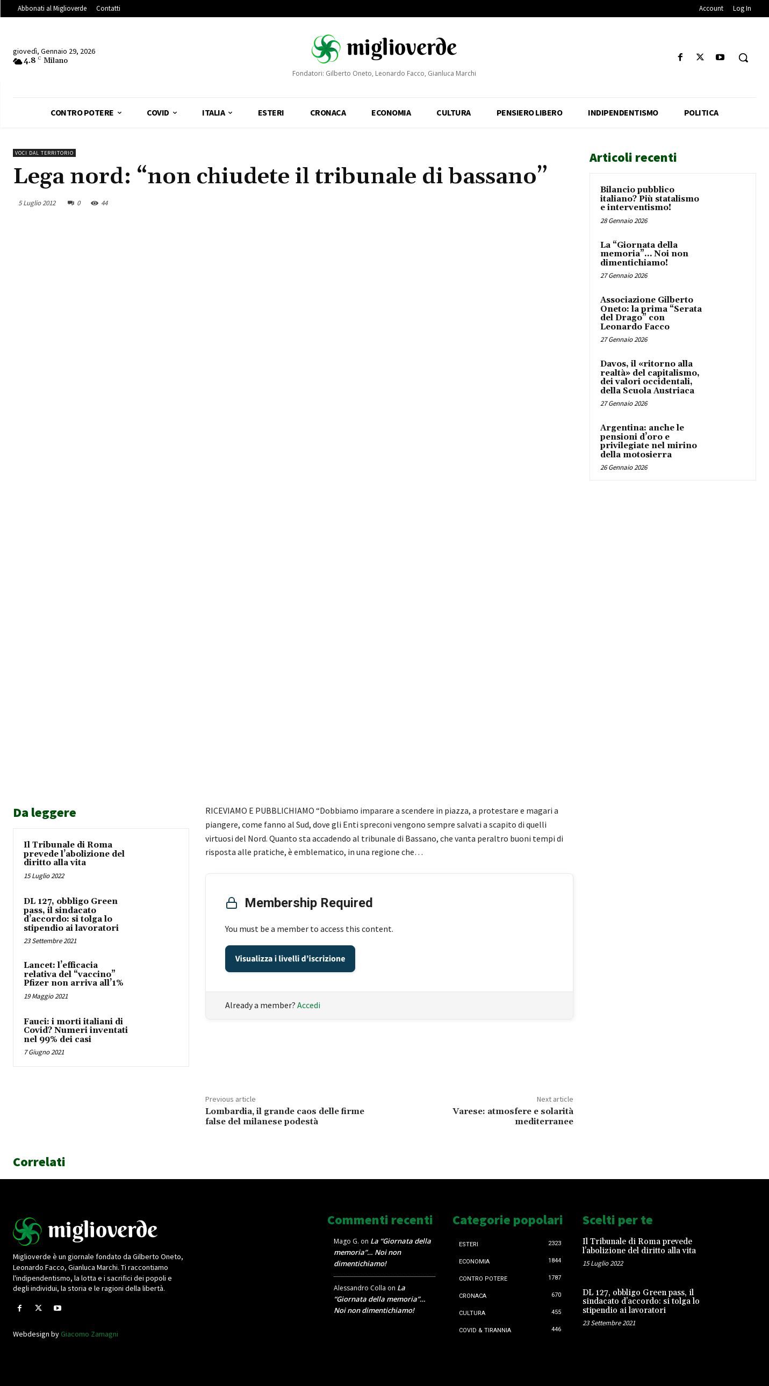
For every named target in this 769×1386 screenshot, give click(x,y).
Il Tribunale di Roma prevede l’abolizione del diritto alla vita (74, 854)
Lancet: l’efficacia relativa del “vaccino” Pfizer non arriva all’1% (74, 974)
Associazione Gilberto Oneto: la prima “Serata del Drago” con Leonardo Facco (651, 313)
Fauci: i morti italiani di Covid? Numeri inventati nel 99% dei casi (76, 1031)
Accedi (308, 1005)
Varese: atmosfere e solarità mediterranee (512, 1116)
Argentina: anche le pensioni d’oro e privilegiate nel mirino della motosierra (648, 441)
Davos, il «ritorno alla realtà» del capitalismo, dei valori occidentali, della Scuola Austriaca (650, 377)
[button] (743, 57)
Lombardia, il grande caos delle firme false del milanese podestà (284, 1116)
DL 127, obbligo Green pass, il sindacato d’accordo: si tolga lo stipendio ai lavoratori (71, 914)
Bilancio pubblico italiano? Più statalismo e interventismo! (649, 199)
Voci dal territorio (44, 153)
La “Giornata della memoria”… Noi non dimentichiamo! (644, 254)
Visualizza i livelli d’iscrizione (290, 958)
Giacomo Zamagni (89, 1334)
